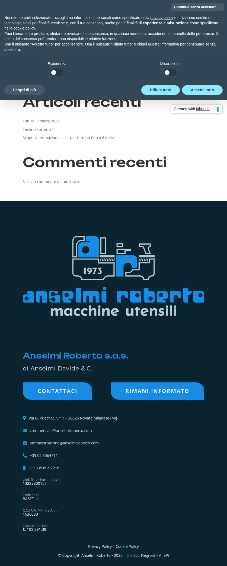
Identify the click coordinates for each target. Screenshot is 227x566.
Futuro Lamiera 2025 (41, 120)
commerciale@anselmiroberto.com (61, 430)
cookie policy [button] (24, 28)
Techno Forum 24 (38, 129)
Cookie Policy (127, 546)
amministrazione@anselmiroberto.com (64, 443)
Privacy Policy (100, 546)
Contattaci (58, 391)
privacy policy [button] (162, 17)
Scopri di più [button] (24, 90)
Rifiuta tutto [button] (160, 90)
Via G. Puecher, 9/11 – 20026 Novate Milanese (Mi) (73, 418)
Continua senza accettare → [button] (197, 7)
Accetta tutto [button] (202, 90)
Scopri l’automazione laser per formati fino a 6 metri (69, 137)
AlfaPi (164, 555)
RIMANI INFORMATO (158, 391)
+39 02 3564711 (44, 455)
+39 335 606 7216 (43, 468)
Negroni (148, 555)
